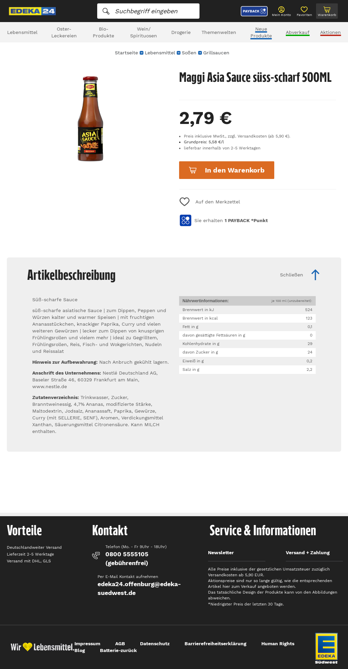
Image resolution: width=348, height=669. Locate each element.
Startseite (126, 52)
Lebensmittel (22, 32)
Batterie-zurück (118, 650)
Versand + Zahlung (308, 552)
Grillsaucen (216, 52)
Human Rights (277, 643)
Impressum (87, 643)
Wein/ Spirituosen (143, 32)
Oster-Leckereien (64, 32)
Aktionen (330, 32)
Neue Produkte (261, 32)
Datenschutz (155, 643)
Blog (79, 650)
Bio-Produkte (103, 32)
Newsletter (221, 552)
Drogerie (181, 32)
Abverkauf (298, 32)
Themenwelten (219, 32)
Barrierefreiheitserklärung (215, 643)
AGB (120, 643)
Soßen (189, 52)
